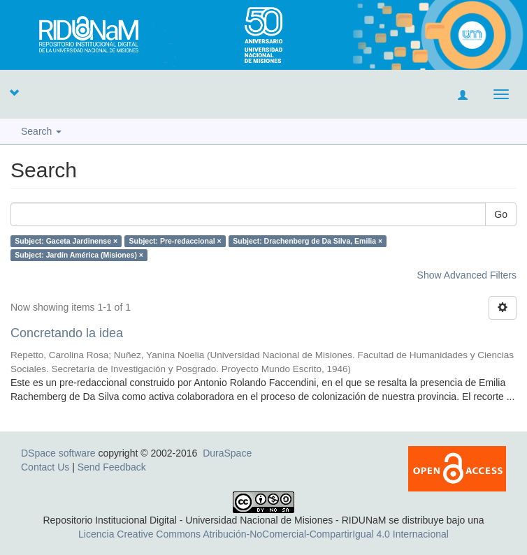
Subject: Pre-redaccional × (175, 241)
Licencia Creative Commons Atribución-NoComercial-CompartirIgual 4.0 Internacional (263, 534)
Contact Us (45, 467)
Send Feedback (112, 467)
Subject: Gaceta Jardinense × (66, 241)
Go (500, 214)
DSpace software (58, 453)
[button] (14, 92)
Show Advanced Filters (467, 275)
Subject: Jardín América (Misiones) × (79, 255)
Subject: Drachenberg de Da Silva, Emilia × (307, 241)
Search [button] (41, 131)
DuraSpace (227, 453)
